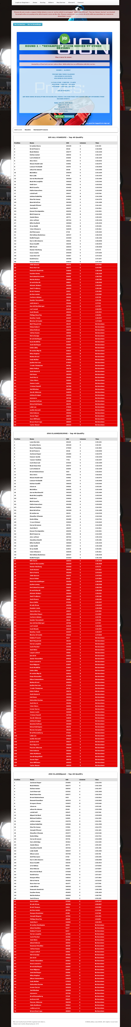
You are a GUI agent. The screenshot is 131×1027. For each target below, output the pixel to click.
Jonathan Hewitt (36, 540)
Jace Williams (35, 419)
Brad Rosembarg (36, 733)
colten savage (35, 821)
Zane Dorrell (35, 256)
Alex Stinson (34, 869)
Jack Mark (34, 208)
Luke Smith (34, 546)
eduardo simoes (36, 170)
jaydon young (35, 584)
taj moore (33, 398)
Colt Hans (33, 374)
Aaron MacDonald (36, 178)
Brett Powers (35, 149)
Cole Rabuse (34, 413)
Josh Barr (34, 922)
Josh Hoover (34, 569)
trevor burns (35, 709)
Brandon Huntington (37, 925)
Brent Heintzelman (37, 472)
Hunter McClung (36, 250)
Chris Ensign (34, 336)
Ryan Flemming (35, 448)
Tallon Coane (35, 333)
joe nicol (33, 656)
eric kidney (34, 866)
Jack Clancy (34, 599)
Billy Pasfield (35, 223)
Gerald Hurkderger (37, 306)
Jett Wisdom (34, 389)
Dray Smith (34, 226)
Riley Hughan (35, 354)
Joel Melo (33, 650)
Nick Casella (34, 187)
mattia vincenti (35, 410)
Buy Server (61, 2)
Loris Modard (35, 158)
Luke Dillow (34, 886)
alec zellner (34, 220)
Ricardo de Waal (36, 872)
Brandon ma (34, 513)
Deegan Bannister (36, 913)
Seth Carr (33, 184)
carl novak (34, 309)
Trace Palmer (35, 522)
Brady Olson (34, 605)
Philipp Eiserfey (36, 315)
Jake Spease (34, 264)
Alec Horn (33, 161)
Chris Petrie (34, 572)
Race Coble (34, 602)
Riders (51, 2)
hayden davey (35, 273)
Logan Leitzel (35, 653)
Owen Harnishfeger (37, 581)
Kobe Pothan (34, 368)
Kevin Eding (34, 519)
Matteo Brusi (34, 356)
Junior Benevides (36, 658)
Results (28, 130)
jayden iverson (35, 362)
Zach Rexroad (35, 463)
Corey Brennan (35, 525)
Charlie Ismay (35, 199)
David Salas (34, 259)
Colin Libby (34, 348)
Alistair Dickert (35, 285)
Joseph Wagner (36, 916)
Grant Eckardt (35, 282)
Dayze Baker (34, 578)
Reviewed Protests (41, 130)
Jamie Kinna (34, 217)
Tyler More (34, 380)
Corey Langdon (35, 644)
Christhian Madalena (37, 235)
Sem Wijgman (35, 664)
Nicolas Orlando (36, 321)
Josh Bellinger (35, 345)
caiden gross (35, 1008)
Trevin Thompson (36, 365)
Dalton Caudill (35, 483)
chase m (33, 486)
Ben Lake (33, 175)
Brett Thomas (35, 291)
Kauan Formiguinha (37, 211)
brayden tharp (35, 146)
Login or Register (22, 2)
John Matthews (35, 753)
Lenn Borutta (35, 442)
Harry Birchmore (36, 241)
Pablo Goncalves (36, 190)
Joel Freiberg (35, 288)
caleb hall (33, 193)
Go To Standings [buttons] (34, 24)
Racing (42, 2)
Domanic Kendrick (36, 270)
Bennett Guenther (36, 800)
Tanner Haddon (35, 460)
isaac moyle (34, 253)
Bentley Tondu (35, 318)
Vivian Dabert (35, 327)
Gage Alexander (36, 676)
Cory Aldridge (35, 842)
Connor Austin (35, 457)
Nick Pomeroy (35, 214)
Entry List (18, 130)
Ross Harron (35, 267)
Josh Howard (35, 371)
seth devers (34, 303)
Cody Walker (34, 359)
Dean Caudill (34, 244)
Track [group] (59, 117)
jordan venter (35, 294)
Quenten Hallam (36, 401)
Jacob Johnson (35, 392)
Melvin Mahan (35, 279)
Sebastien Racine (36, 700)
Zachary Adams (35, 297)
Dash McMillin (35, 342)
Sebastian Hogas (36, 614)
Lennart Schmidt (36, 167)
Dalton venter (35, 155)
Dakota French (35, 638)
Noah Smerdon (35, 466)
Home (35, 2)
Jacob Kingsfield (36, 756)
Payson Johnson (36, 748)
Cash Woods (34, 312)
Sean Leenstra (35, 661)
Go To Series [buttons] (19, 24)
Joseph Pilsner (35, 205)
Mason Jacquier (36, 730)
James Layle (34, 383)
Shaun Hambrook (36, 164)
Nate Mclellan (35, 202)
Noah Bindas (34, 152)
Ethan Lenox (34, 854)
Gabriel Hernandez (37, 564)
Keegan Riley (34, 262)
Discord (71, 2)
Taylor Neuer (35, 425)
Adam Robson (35, 330)
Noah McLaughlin (36, 181)
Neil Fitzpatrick (35, 324)
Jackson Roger (35, 454)
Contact (81, 2)
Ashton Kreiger (35, 395)
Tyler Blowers (35, 229)
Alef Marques (35, 232)
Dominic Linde (35, 608)
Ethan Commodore (36, 679)
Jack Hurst (34, 377)
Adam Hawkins (35, 928)
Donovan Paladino (36, 946)
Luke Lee (33, 407)
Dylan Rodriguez (36, 404)
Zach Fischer (35, 647)
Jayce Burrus (35, 611)
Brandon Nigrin (35, 351)
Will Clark (33, 247)
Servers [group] (69, 117)
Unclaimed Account (37, 276)
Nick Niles (33, 173)
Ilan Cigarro (34, 745)
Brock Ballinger (36, 339)
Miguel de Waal (35, 815)
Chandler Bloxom (36, 516)
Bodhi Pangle (35, 238)
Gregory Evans (35, 803)
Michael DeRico (35, 507)
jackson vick (34, 742)
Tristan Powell (35, 386)
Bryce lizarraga (36, 422)
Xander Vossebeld (36, 300)
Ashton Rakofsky (36, 196)
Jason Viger (34, 416)
